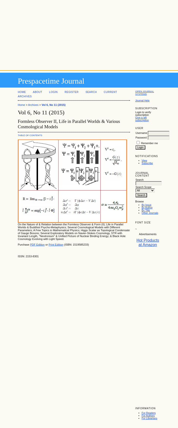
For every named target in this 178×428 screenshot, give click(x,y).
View (144, 160)
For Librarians (149, 418)
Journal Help (142, 100)
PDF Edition (37, 244)
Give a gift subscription (142, 119)
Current (110, 92)
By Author (147, 207)
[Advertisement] (89, 34)
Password (141, 137)
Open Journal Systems (144, 92)
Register (72, 92)
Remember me (149, 143)
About (37, 92)
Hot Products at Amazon (148, 242)
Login (53, 92)
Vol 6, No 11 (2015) (54, 104)
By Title (146, 210)
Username (141, 133)
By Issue (146, 205)
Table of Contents (30, 135)
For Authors (148, 415)
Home (22, 92)
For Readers (149, 413)
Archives (25, 96)
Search (91, 92)
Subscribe (147, 163)
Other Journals (150, 213)
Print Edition (56, 244)
